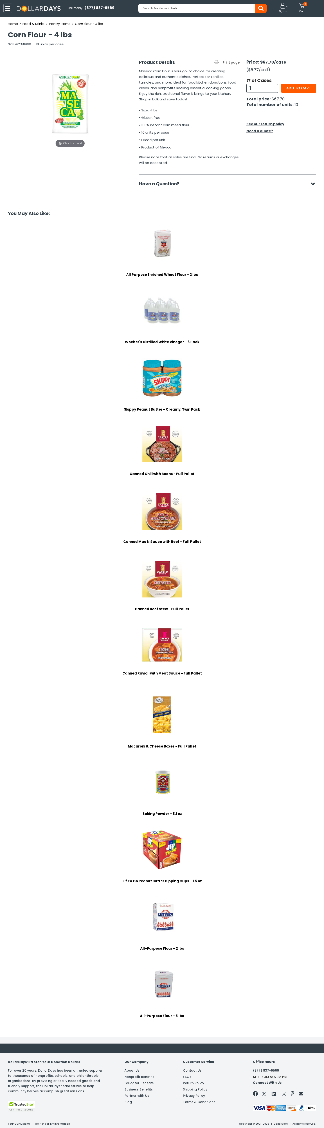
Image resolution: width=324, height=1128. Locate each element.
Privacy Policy (194, 1095)
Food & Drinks (33, 23)
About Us (132, 1070)
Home (13, 23)
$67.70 (278, 99)
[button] (283, 8)
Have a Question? (161, 184)
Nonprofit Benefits (139, 1077)
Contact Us (192, 1070)
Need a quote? (259, 131)
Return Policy (193, 1083)
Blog (128, 1102)
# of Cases (259, 80)
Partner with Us (136, 1095)
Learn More (283, 1118)
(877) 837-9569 (266, 1070)
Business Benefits (138, 1089)
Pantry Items (59, 23)
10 (296, 104)
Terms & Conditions (199, 1102)
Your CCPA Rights (19, 1124)
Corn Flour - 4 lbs (89, 23)
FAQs (187, 1077)
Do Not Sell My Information (52, 1124)
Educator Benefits (139, 1083)
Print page (231, 62)
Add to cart (298, 88)
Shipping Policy (195, 1089)
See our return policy (265, 124)
